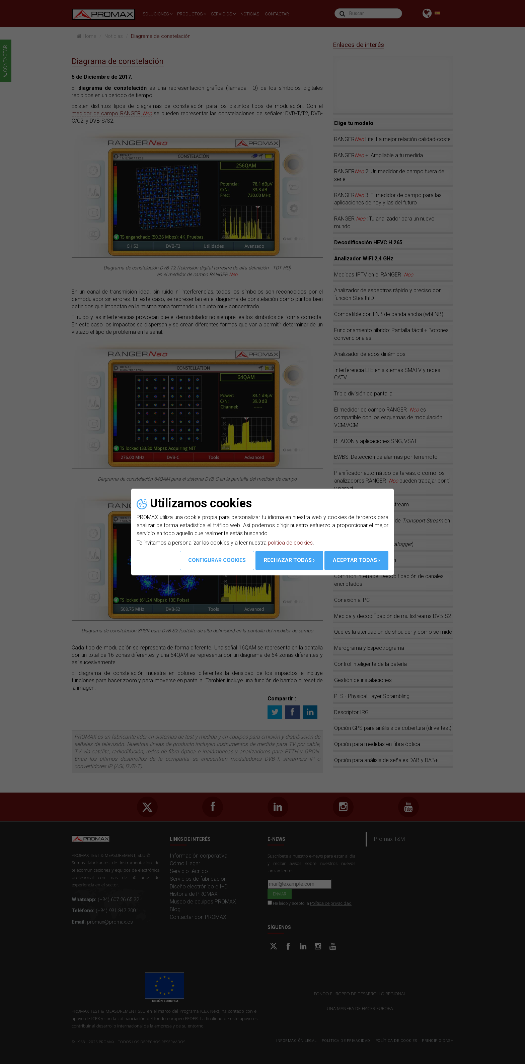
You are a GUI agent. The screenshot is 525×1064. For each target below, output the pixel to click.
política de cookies (290, 543)
